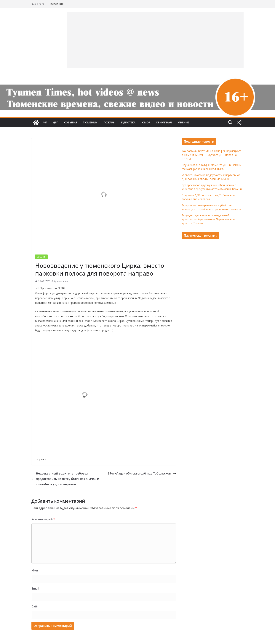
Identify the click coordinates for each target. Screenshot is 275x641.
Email (35, 588)
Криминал (164, 122)
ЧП (45, 122)
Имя (34, 570)
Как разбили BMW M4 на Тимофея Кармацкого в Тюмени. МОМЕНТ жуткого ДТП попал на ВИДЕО (212, 155)
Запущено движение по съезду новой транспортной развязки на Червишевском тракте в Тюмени (208, 219)
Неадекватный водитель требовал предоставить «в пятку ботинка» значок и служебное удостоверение (65, 478)
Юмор (145, 122)
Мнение (183, 122)
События (70, 122)
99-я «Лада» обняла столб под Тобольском (142, 473)
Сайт (35, 606)
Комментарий (43, 519)
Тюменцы (90, 122)
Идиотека (128, 122)
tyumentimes (61, 281)
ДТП (55, 122)
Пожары (109, 122)
